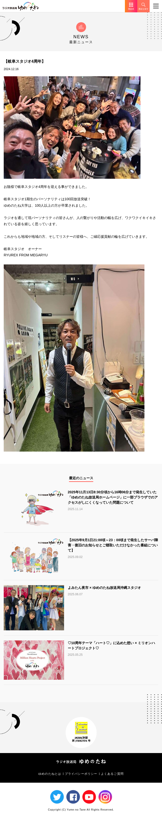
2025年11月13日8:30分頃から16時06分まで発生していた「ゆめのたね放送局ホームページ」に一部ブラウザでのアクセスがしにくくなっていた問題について (113, 497)
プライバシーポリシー (81, 774)
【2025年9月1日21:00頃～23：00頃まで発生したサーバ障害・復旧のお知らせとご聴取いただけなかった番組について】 (113, 545)
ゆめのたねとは (49, 774)
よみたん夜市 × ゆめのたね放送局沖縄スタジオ (104, 588)
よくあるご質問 (112, 774)
